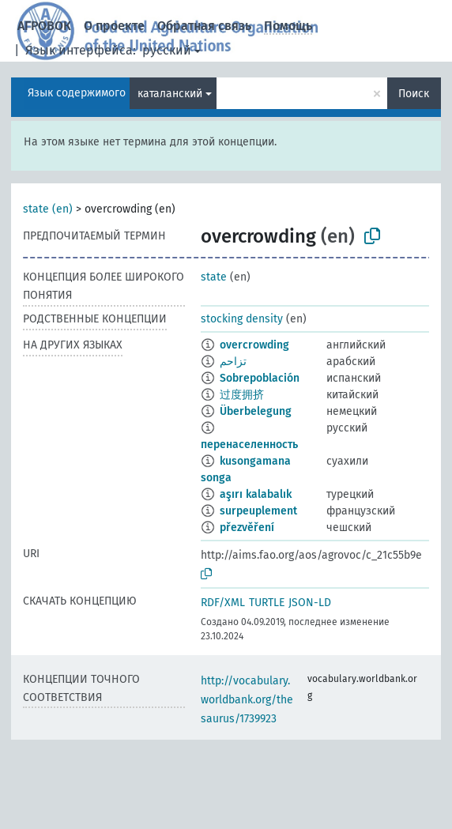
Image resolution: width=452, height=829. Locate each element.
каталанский (169, 93)
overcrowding (254, 345)
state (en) (48, 209)
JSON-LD (309, 602)
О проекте (114, 25)
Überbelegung (256, 411)
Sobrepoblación (259, 378)
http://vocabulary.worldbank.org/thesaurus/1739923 (247, 699)
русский (166, 50)
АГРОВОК (44, 25)
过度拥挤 (242, 394)
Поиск (413, 93)
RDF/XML (223, 602)
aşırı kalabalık (256, 494)
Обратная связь (204, 25)
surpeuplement (258, 511)
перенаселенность (249, 444)
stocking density (242, 319)
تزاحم (233, 361)
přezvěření (247, 527)
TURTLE (266, 602)
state (214, 277)
